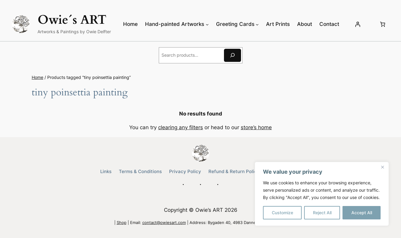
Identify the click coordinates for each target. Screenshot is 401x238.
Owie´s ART (71, 20)
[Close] (382, 167)
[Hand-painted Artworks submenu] (207, 24)
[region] (322, 194)
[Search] (232, 55)
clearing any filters (180, 127)
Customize (282, 212)
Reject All (322, 212)
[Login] (357, 24)
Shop (121, 222)
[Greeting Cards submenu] (257, 24)
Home (37, 77)
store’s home (256, 127)
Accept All (361, 212)
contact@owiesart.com (164, 222)
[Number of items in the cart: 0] (382, 24)
